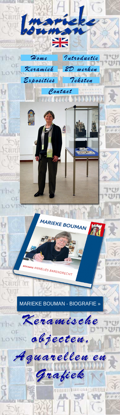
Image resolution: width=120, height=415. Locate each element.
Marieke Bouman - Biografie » (60, 303)
